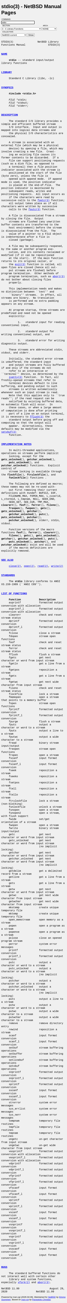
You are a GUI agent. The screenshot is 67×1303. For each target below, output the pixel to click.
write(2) (57, 566)
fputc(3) (34, 209)
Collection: (8, 32)
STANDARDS (8, 575)
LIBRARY (6, 72)
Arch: (47, 26)
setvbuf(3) (8, 432)
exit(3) (20, 264)
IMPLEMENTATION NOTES (16, 444)
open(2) (29, 566)
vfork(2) (24, 1282)
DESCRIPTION (9, 115)
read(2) (42, 566)
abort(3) (59, 276)
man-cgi (25, 1299)
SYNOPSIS (7, 87)
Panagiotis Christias (41, 1299)
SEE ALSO (7, 560)
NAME (4, 54)
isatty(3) (15, 377)
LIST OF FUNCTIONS (14, 593)
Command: (7, 19)
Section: (7, 26)
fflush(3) (36, 417)
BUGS (4, 1267)
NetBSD (52, 1297)
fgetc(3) (43, 200)
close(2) (15, 566)
